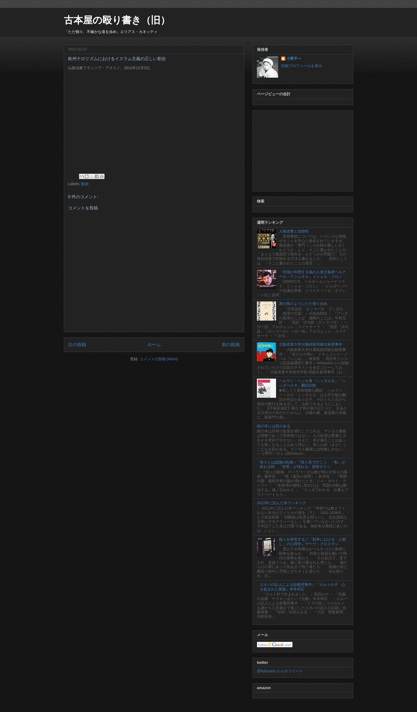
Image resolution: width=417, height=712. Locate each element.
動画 (85, 184)
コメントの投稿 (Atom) (159, 359)
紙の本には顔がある (273, 426)
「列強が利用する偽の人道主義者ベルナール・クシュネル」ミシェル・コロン (312, 274)
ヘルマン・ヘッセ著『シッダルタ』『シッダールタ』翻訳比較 (312, 383)
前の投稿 (231, 344)
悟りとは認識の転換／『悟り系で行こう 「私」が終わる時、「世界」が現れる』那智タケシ (302, 464)
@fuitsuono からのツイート (280, 671)
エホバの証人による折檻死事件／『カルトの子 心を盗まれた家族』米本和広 (302, 586)
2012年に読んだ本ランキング (281, 503)
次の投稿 (77, 344)
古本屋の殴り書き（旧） (117, 20)
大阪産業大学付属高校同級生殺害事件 (310, 344)
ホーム (154, 344)
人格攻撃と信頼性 (294, 231)
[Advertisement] (303, 150)
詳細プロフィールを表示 (301, 66)
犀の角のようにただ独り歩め (303, 303)
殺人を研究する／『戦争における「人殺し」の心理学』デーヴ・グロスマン (312, 541)
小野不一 (293, 58)
